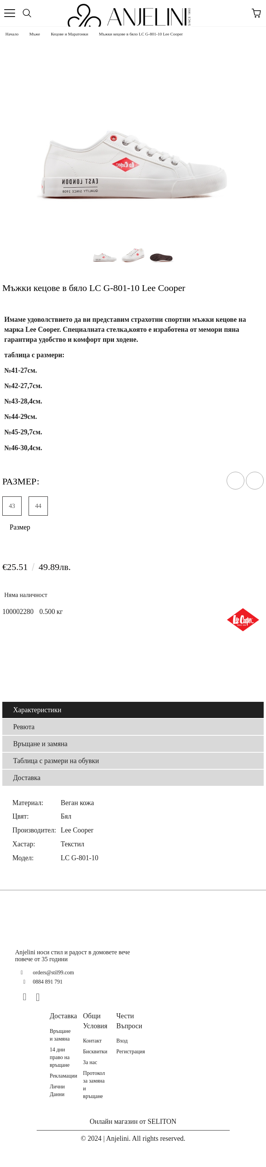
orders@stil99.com (53, 972)
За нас (90, 1062)
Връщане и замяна (40, 744)
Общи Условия (95, 1021)
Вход (121, 1041)
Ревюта (24, 727)
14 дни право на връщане (60, 1057)
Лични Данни (57, 1090)
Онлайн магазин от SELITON (133, 1121)
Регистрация (130, 1051)
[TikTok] (54, 997)
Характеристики (37, 710)
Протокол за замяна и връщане (94, 1084)
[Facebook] (28, 997)
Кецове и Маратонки (69, 34)
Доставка (27, 778)
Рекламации (63, 1076)
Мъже (34, 34)
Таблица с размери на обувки (56, 761)
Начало (12, 34)
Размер (20, 527)
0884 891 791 (48, 982)
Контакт (92, 1041)
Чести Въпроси (129, 1021)
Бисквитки (95, 1051)
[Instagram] (41, 997)
